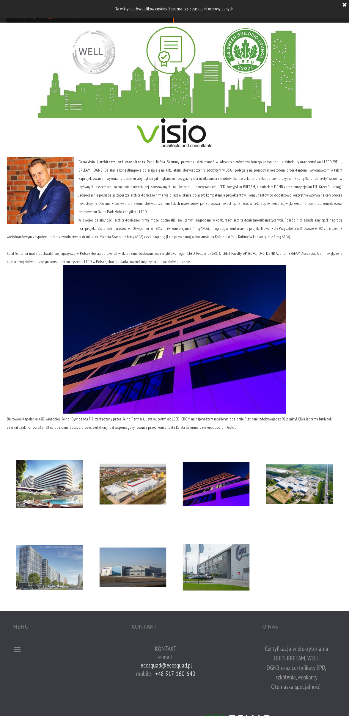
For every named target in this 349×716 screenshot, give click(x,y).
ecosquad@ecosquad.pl (166, 665)
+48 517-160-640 (175, 673)
